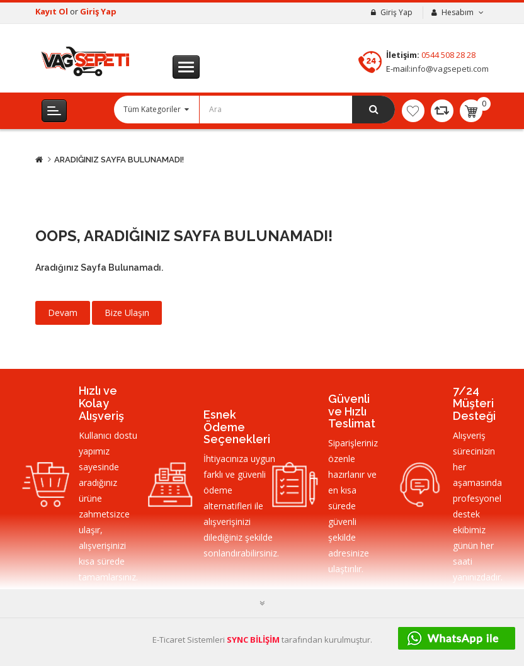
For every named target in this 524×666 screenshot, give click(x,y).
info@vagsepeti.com (450, 68)
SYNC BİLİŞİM (253, 639)
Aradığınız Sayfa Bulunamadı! (119, 159)
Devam (62, 313)
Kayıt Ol (52, 11)
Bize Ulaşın (127, 313)
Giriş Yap (98, 11)
